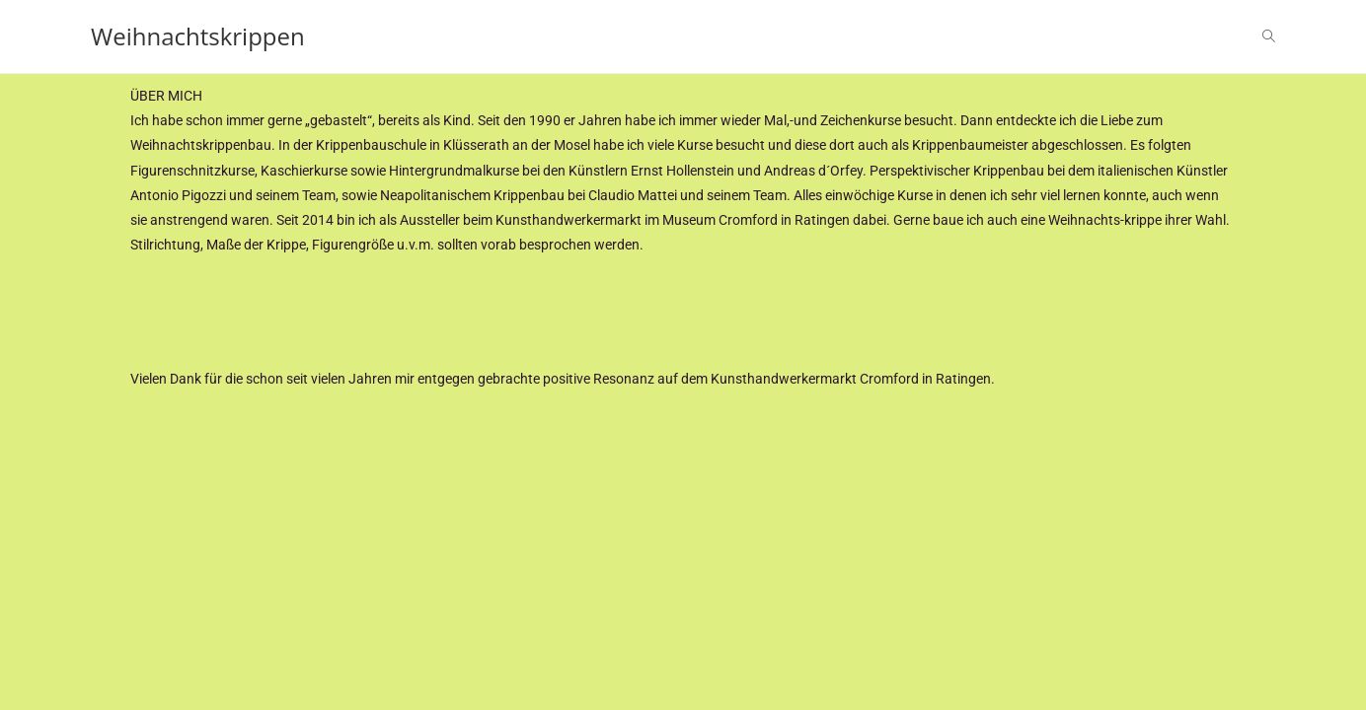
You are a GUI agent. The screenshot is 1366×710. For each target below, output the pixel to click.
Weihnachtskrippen (198, 36)
